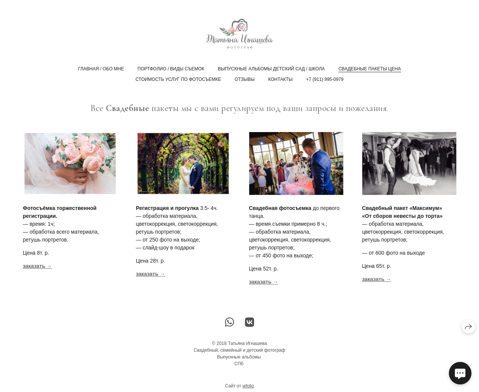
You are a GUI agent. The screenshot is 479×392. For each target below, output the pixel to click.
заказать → (150, 274)
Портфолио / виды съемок (171, 68)
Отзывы (245, 79)
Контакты (280, 79)
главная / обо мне (101, 68)
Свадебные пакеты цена (369, 68)
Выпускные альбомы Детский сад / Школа (271, 68)
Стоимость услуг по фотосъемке (178, 79)
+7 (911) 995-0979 (324, 79)
